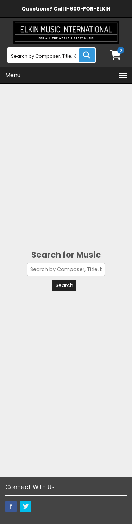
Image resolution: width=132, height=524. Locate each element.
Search (64, 285)
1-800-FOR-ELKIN (88, 8)
